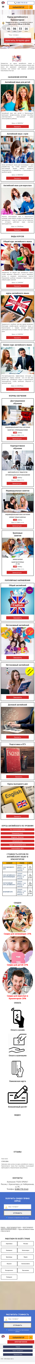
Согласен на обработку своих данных (18, 1218)
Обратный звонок (21, 1342)
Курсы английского (18, 1350)
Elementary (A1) (17, 833)
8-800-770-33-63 (20, 3)
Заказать (17, 617)
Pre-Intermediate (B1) (17, 830)
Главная (18, 1347)
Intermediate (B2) (17, 848)
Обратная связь (18, 1354)
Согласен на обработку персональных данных (18, 1330)
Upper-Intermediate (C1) (17, 845)
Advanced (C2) (17, 841)
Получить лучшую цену (17, 40)
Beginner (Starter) (17, 837)
